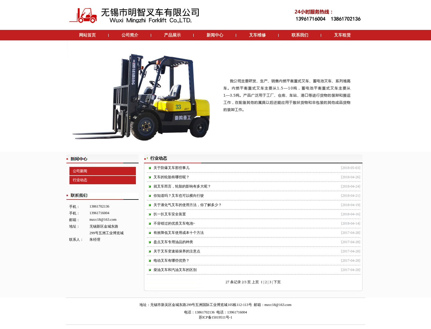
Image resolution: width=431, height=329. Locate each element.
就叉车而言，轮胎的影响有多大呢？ (182, 186)
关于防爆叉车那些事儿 (171, 168)
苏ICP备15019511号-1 (215, 317)
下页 (277, 282)
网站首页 (87, 35)
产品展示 (172, 35)
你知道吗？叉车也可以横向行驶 (179, 196)
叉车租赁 (342, 35)
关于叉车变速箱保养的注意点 (177, 251)
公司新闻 (80, 171)
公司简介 (130, 35)
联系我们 (300, 35)
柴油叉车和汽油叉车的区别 (175, 270)
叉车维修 (257, 35)
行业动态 (80, 180)
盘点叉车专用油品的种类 (173, 242)
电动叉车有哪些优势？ (171, 260)
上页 (255, 282)
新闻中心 (215, 35)
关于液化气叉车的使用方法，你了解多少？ (188, 205)
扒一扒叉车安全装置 (170, 214)
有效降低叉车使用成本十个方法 (179, 233)
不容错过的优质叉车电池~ (174, 223)
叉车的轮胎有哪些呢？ (171, 177)
